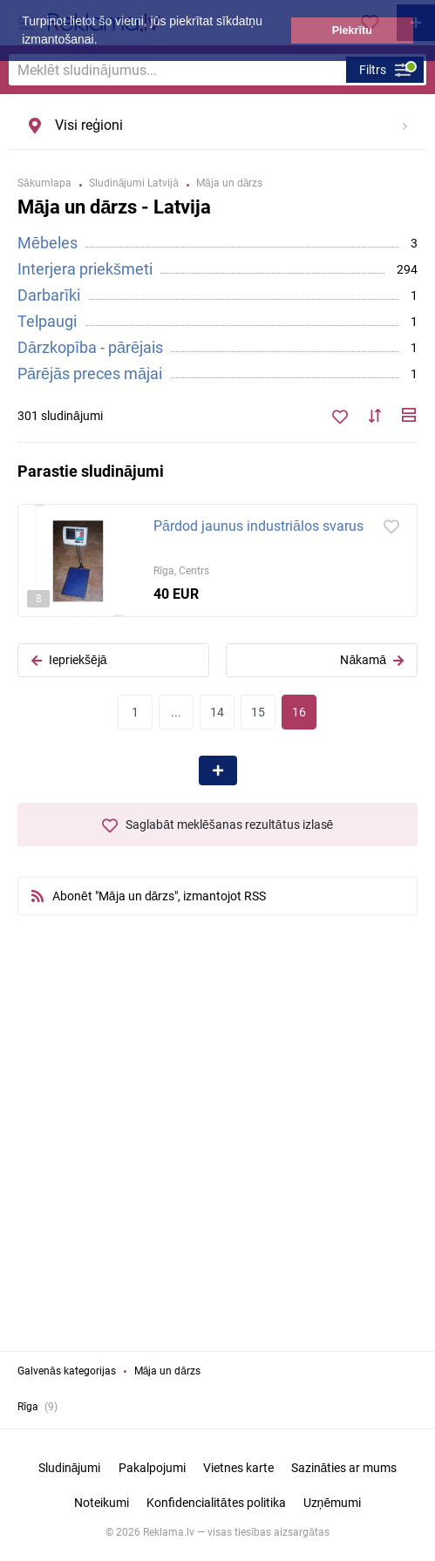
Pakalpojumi (152, 1468)
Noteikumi (101, 1503)
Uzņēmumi (332, 1503)
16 (299, 712)
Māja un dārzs (167, 1371)
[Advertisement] (218, 1150)
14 (217, 712)
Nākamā (372, 660)
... (176, 712)
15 (258, 712)
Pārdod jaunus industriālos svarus (258, 526)
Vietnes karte (238, 1468)
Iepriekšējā (69, 660)
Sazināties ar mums (344, 1468)
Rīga (27, 1407)
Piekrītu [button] (352, 30)
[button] (102, 41)
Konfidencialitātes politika (216, 1503)
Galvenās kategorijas (66, 1371)
